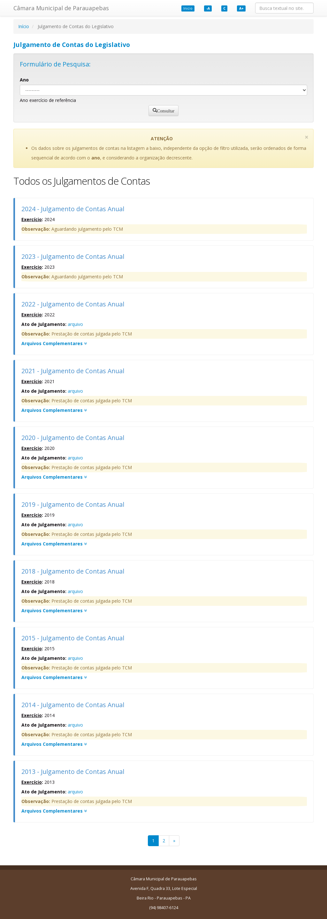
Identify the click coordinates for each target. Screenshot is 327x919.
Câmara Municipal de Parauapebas (61, 8)
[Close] (306, 137)
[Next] (174, 840)
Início (23, 26)
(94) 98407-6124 (163, 907)
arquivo (75, 324)
